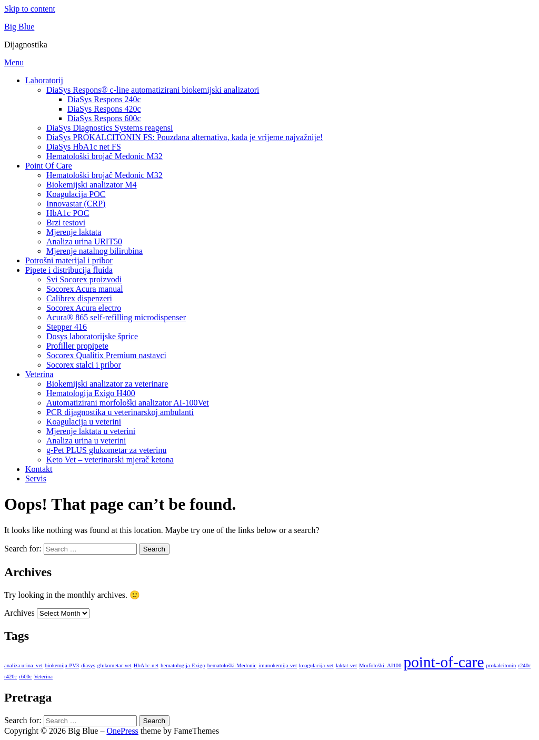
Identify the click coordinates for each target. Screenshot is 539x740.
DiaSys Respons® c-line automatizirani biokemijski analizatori (152, 89)
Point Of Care (48, 165)
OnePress (122, 730)
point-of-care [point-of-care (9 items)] (444, 662)
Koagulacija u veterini (83, 421)
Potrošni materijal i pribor (69, 260)
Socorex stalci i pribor (83, 364)
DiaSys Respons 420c (104, 108)
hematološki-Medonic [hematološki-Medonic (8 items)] (232, 665)
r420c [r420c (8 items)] (10, 676)
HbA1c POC (67, 213)
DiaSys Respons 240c (104, 99)
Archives (19, 612)
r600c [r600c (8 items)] (25, 676)
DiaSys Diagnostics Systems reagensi (109, 127)
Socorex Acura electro (83, 307)
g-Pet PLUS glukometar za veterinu (106, 450)
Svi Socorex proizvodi (84, 279)
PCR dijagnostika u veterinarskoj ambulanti (120, 412)
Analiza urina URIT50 (84, 241)
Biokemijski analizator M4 (91, 184)
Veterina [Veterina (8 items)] (43, 676)
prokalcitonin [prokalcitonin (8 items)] (501, 665)
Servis (35, 478)
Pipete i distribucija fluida (69, 269)
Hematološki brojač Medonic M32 (104, 156)
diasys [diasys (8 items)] (88, 665)
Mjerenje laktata (73, 232)
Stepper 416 (66, 326)
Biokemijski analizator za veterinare (107, 383)
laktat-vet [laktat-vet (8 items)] (346, 665)
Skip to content (29, 8)
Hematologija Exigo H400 (90, 393)
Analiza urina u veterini (86, 440)
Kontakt (39, 469)
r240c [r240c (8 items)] (524, 665)
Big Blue (19, 26)
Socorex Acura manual (84, 288)
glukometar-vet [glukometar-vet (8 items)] (114, 665)
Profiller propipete (77, 345)
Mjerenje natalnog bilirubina (94, 250)
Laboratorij (44, 80)
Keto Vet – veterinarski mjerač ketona (110, 459)
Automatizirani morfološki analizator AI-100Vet (127, 402)
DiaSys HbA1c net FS (83, 146)
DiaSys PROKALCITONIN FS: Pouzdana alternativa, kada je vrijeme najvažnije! (184, 137)
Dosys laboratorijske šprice (92, 336)
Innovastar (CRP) (75, 203)
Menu (14, 62)
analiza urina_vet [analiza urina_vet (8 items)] (23, 665)
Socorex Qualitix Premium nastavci (106, 355)
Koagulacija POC (75, 194)
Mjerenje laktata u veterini (90, 431)
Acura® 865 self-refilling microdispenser (116, 317)
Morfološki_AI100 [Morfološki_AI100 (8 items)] (380, 665)
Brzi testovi (65, 222)
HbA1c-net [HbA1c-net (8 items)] (146, 665)
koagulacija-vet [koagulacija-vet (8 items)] (316, 665)
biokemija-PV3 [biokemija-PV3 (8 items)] (62, 665)
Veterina (39, 374)
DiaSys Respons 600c (104, 118)
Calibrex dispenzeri (79, 298)
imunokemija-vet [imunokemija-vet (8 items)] (277, 665)
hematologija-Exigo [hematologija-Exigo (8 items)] (183, 665)
